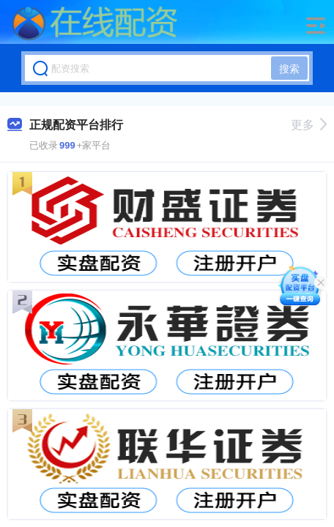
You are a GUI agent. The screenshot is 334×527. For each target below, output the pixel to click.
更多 (309, 125)
